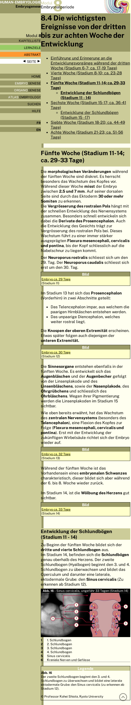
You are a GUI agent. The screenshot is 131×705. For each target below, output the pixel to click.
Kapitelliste (30, 41)
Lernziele (32, 48)
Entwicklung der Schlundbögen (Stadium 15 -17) (89, 115)
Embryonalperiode (57, 6)
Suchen (34, 104)
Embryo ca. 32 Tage (56, 454)
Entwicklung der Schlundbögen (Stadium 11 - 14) (91, 95)
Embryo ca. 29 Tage (56, 279)
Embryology (24, 97)
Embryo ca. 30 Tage (56, 352)
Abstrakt (32, 55)
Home (36, 76)
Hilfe (36, 111)
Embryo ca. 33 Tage (56, 509)
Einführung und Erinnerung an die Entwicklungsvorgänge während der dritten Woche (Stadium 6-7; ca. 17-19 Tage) (90, 63)
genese (28, 83)
